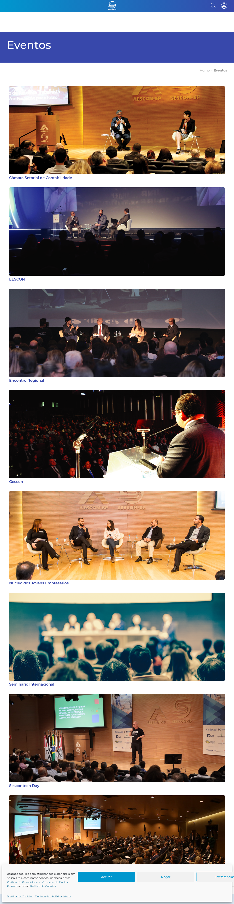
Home (205, 70)
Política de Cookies (43, 886)
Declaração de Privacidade (53, 896)
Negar (165, 877)
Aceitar (106, 877)
